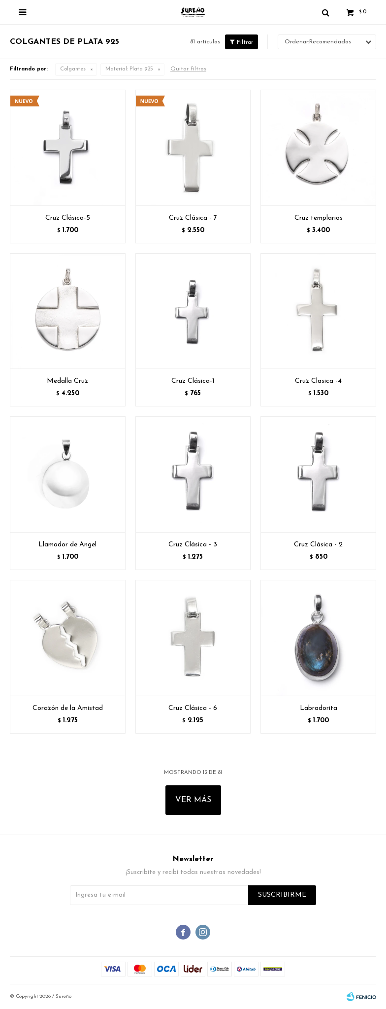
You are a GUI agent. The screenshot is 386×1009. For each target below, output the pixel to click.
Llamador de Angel (67, 544)
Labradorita (318, 708)
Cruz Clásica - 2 (318, 544)
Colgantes (73, 69)
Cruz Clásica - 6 (192, 708)
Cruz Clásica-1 (193, 381)
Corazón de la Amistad (67, 708)
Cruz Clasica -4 (318, 381)
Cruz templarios (318, 218)
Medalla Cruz (67, 381)
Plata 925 (129, 69)
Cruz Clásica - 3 (192, 544)
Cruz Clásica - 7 (193, 218)
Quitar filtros (188, 69)
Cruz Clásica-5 (67, 218)
